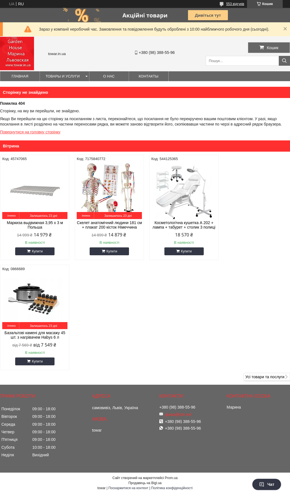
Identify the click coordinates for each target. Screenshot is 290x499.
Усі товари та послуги (264, 267)
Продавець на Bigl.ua (145, 373)
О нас (109, 76)
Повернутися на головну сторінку (30, 132)
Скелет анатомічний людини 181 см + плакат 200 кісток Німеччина (108, 224)
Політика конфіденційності (172, 378)
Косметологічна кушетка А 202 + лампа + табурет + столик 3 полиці (181, 224)
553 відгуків (235, 4)
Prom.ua (171, 368)
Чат (266, 484)
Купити (36, 251)
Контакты (148, 76)
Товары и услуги (63, 76)
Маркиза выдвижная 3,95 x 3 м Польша (34, 224)
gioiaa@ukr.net (178, 304)
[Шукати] (284, 61)
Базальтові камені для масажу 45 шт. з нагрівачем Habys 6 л (255, 224)
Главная (20, 76)
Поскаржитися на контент (128, 378)
